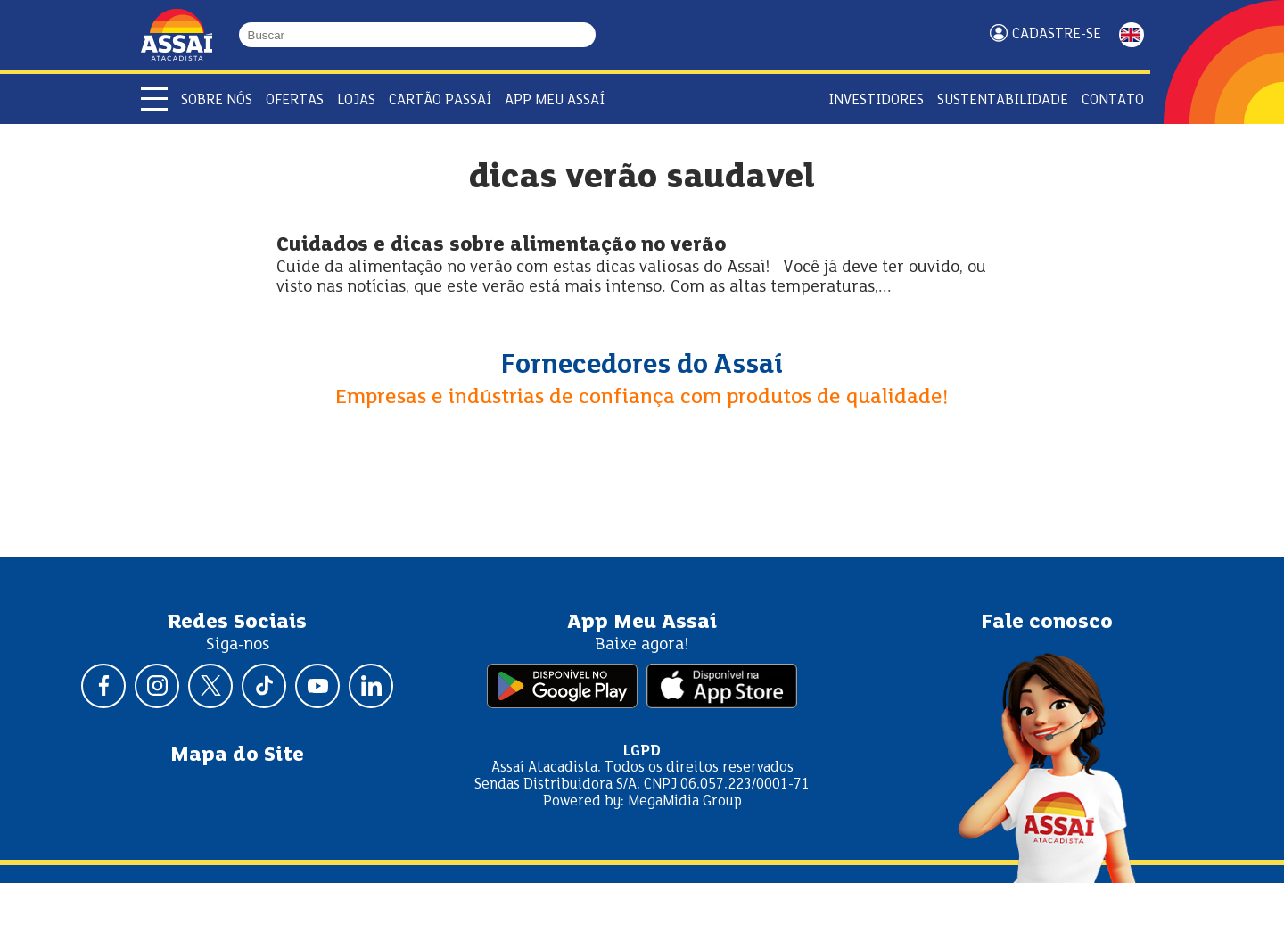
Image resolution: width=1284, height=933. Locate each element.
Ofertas (295, 100)
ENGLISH (1131, 34)
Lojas (356, 100)
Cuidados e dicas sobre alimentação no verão (501, 245)
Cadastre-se (1056, 34)
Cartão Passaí (440, 100)
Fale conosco (1047, 622)
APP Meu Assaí (555, 100)
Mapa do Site (237, 755)
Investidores (876, 100)
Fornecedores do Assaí (642, 365)
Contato (1113, 100)
